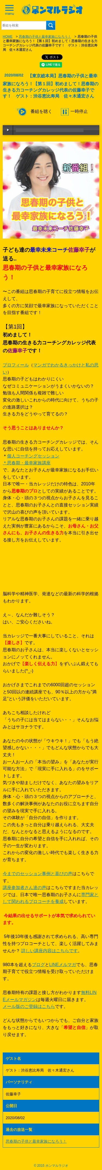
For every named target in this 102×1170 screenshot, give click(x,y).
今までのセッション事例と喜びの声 (37, 873)
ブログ (38, 964)
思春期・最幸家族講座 (29, 463)
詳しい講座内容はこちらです (49, 950)
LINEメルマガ (62, 964)
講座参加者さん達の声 (24, 887)
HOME (8, 37)
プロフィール (16, 365)
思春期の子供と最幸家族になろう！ (45, 37)
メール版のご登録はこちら (29, 1006)
